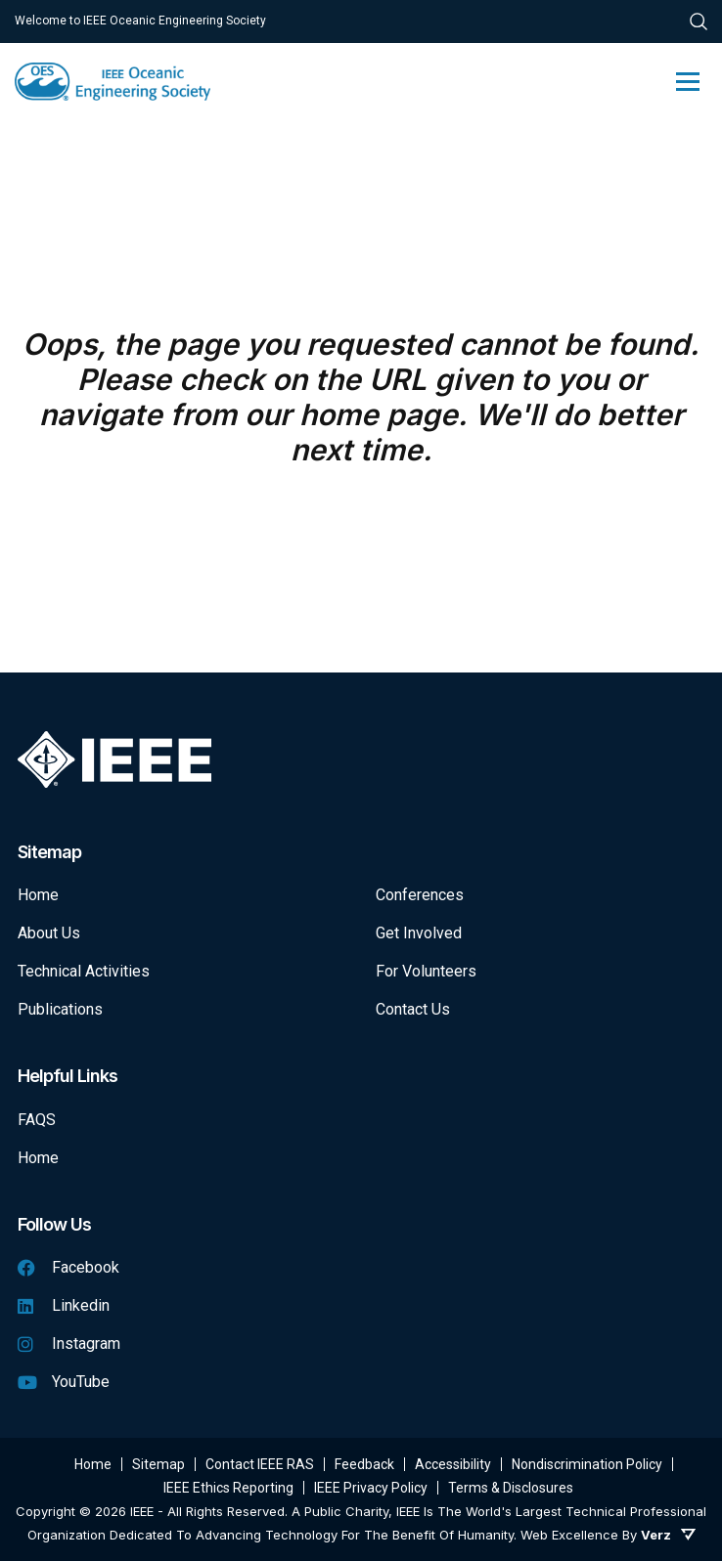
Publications (60, 1009)
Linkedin (64, 1305)
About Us (49, 933)
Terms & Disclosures (510, 1488)
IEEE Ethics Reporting (228, 1488)
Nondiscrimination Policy (587, 1464)
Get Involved (419, 933)
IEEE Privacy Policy (371, 1488)
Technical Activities (84, 971)
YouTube (64, 1381)
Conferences (420, 895)
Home (38, 895)
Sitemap (158, 1464)
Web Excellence (569, 1534)
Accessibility (453, 1464)
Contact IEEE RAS (259, 1464)
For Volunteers (426, 971)
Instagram (69, 1343)
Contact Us (413, 1009)
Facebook (68, 1267)
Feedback (364, 1464)
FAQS (37, 1119)
